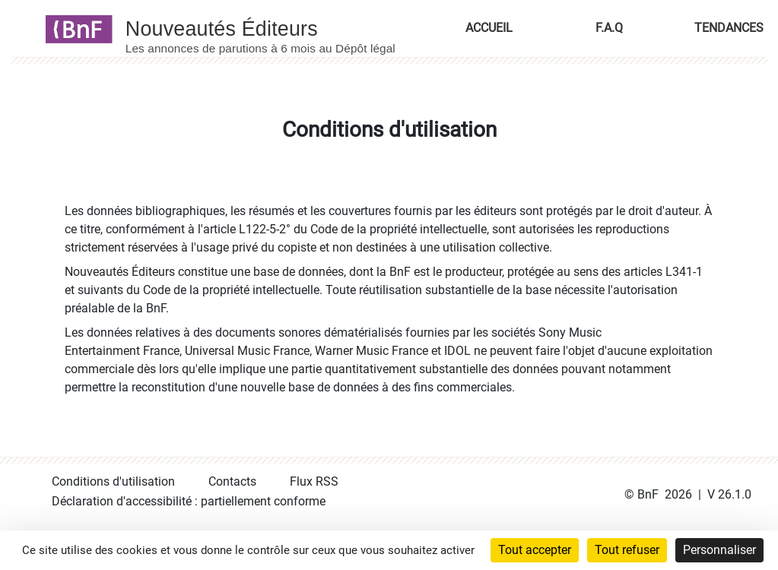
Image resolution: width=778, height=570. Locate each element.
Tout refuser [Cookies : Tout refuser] (627, 550)
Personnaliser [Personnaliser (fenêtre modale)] (719, 550)
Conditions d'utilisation (113, 481)
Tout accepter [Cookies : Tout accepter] (534, 550)
